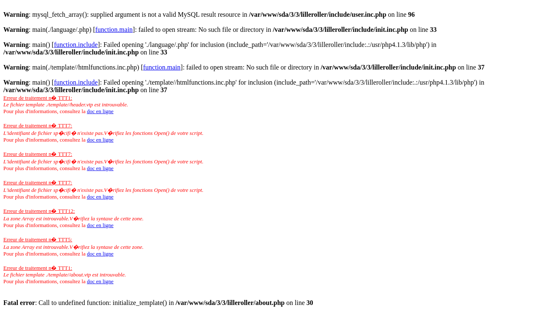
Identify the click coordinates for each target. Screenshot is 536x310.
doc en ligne (100, 111)
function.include (76, 44)
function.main (114, 29)
